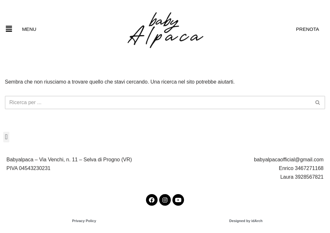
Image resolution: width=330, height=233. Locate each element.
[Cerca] (158, 102)
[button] (8, 29)
